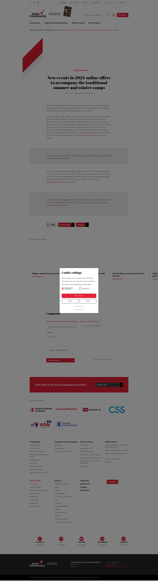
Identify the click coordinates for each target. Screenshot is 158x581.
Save (88, 301)
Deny (70, 301)
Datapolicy (81, 309)
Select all (79, 295)
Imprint (75, 309)
